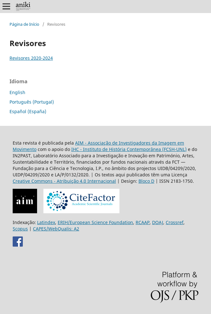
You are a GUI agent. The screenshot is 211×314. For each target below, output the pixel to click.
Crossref (174, 222)
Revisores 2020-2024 (31, 58)
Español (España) (28, 111)
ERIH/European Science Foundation (95, 222)
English (17, 92)
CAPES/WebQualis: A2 (56, 229)
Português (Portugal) (32, 102)
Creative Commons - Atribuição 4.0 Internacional (64, 181)
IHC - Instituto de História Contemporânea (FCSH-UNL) (129, 149)
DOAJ (157, 222)
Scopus (20, 229)
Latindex (46, 222)
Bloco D (146, 181)
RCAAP (143, 222)
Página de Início (24, 24)
